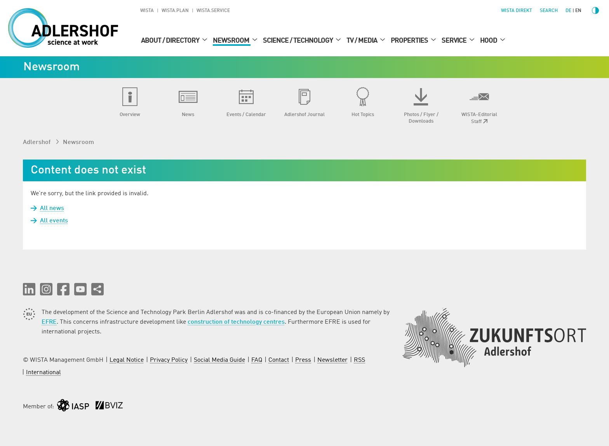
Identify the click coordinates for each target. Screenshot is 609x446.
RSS (359, 360)
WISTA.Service (213, 11)
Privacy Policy (169, 360)
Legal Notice (127, 360)
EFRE (49, 322)
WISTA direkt (516, 11)
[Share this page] (97, 289)
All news (52, 208)
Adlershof (37, 142)
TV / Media (362, 40)
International (43, 373)
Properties (410, 40)
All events (54, 221)
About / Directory (170, 40)
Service (455, 40)
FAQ (256, 360)
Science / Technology (298, 40)
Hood (489, 40)
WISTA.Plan (175, 11)
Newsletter (332, 360)
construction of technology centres (236, 322)
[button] (29, 289)
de (568, 11)
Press (303, 360)
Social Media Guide (219, 360)
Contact (278, 360)
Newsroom (232, 40)
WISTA (147, 11)
